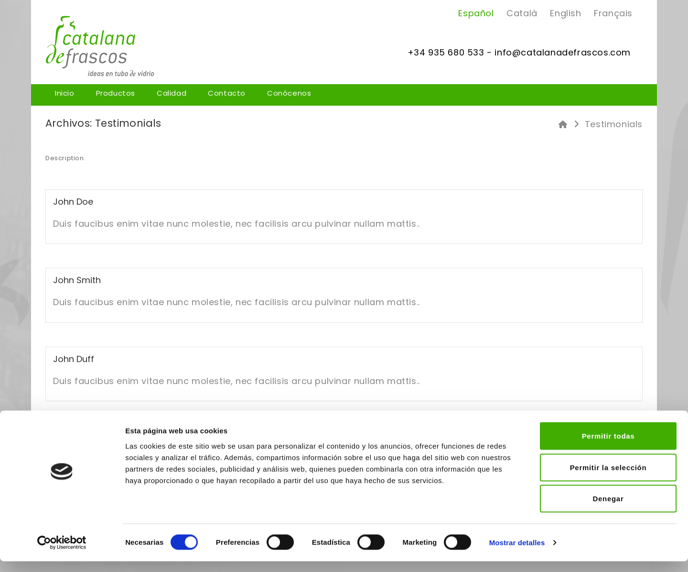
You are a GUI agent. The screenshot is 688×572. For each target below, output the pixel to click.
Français (613, 13)
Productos (115, 93)
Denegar (608, 509)
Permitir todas (608, 446)
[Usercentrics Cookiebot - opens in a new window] (62, 553)
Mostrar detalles (517, 553)
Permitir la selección (608, 478)
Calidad (171, 93)
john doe (73, 202)
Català (522, 13)
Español (476, 13)
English (565, 13)
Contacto (227, 93)
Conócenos (289, 93)
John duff (73, 359)
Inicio (65, 93)
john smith (77, 280)
